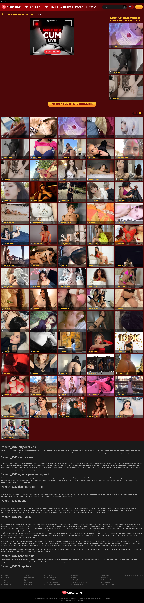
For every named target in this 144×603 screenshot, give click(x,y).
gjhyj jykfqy (6, 577)
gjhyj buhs (49, 575)
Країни (54, 7)
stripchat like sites (29, 577)
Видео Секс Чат (28, 584)
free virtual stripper (106, 582)
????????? (26, 575)
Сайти (38, 7)
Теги (47, 7)
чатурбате (79, 7)
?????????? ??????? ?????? (135, 575)
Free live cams (77, 575)
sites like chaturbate (52, 582)
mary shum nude (78, 584)
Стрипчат (91, 7)
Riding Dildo (76, 580)
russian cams (7, 584)
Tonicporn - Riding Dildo (107, 584)
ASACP (72, 596)
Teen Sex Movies (51, 577)
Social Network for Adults (53, 584)
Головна (29, 7)
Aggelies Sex (7, 580)
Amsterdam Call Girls (107, 580)
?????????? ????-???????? (80, 582)
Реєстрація (139, 7)
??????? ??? (104, 577)
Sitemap (5, 575)
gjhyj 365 (75, 577)
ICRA (76, 596)
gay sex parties (105, 575)
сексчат (4, 1)
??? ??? (5, 582)
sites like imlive (28, 582)
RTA (67, 596)
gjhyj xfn (26, 580)
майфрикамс (66, 7)
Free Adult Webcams (52, 580)
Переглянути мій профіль (72, 104)
